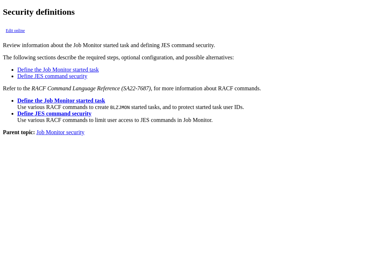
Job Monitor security (60, 132)
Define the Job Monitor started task (58, 70)
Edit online (15, 30)
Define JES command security (52, 76)
